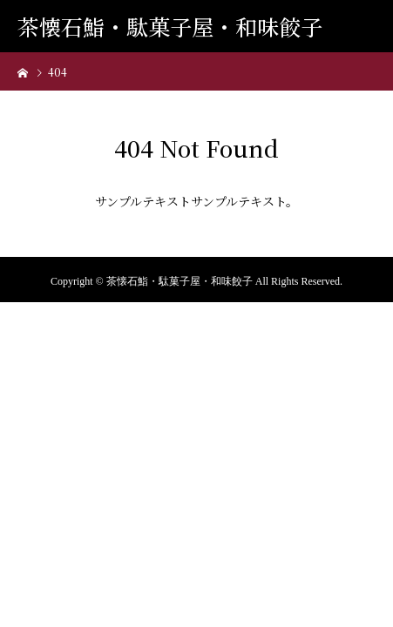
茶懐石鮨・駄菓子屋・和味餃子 (169, 26)
